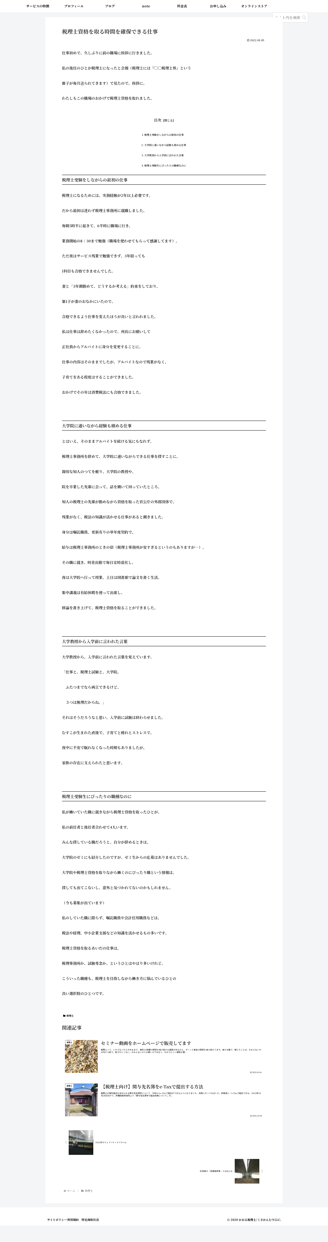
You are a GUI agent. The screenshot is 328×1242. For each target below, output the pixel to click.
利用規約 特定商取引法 (89, 1236)
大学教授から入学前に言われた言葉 (164, 164)
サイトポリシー (59, 1236)
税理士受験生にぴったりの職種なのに (166, 178)
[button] (304, 17)
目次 (157, 120)
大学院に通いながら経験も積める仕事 (166, 150)
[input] (290, 17)
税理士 (68, 1031)
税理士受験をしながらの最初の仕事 (164, 137)
